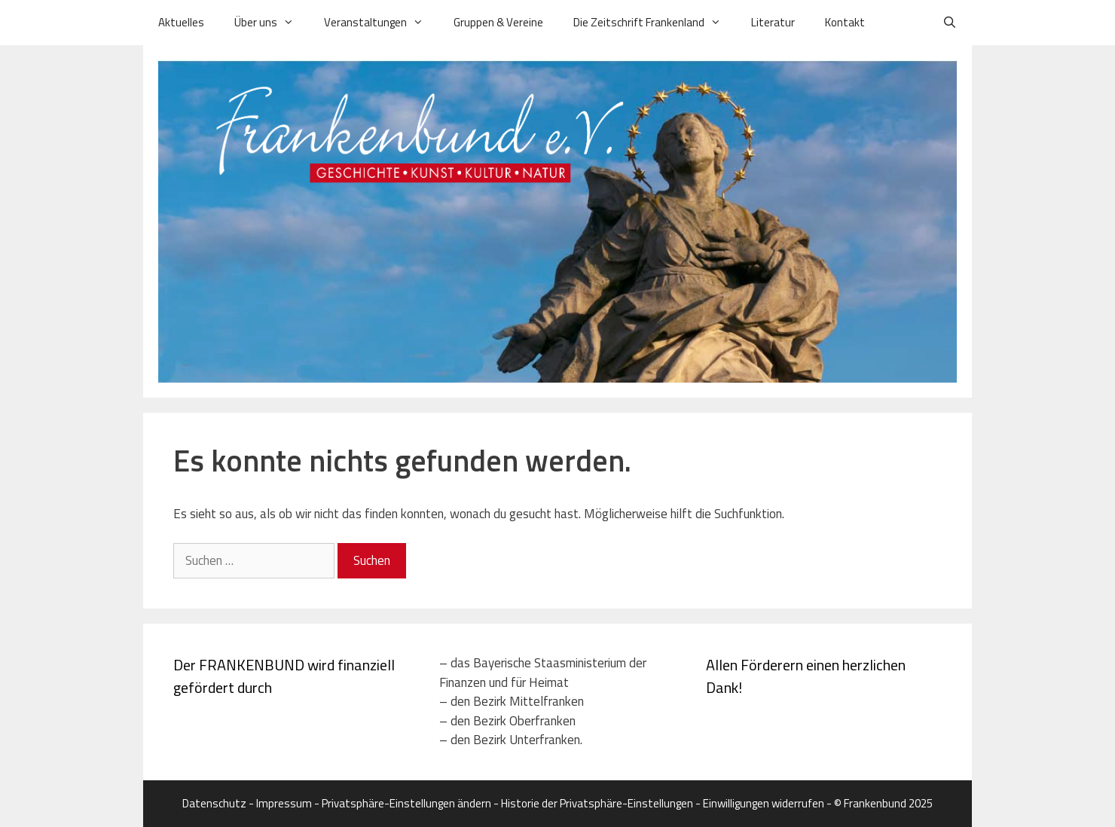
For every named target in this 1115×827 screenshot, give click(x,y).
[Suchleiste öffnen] (949, 22)
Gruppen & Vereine (498, 22)
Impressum (284, 803)
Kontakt (845, 22)
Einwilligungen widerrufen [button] (763, 803)
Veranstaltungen (381, 22)
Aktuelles (181, 22)
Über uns (271, 22)
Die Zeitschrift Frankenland (654, 22)
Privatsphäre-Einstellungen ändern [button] (406, 803)
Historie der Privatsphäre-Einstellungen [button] (597, 803)
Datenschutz (214, 803)
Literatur (773, 22)
